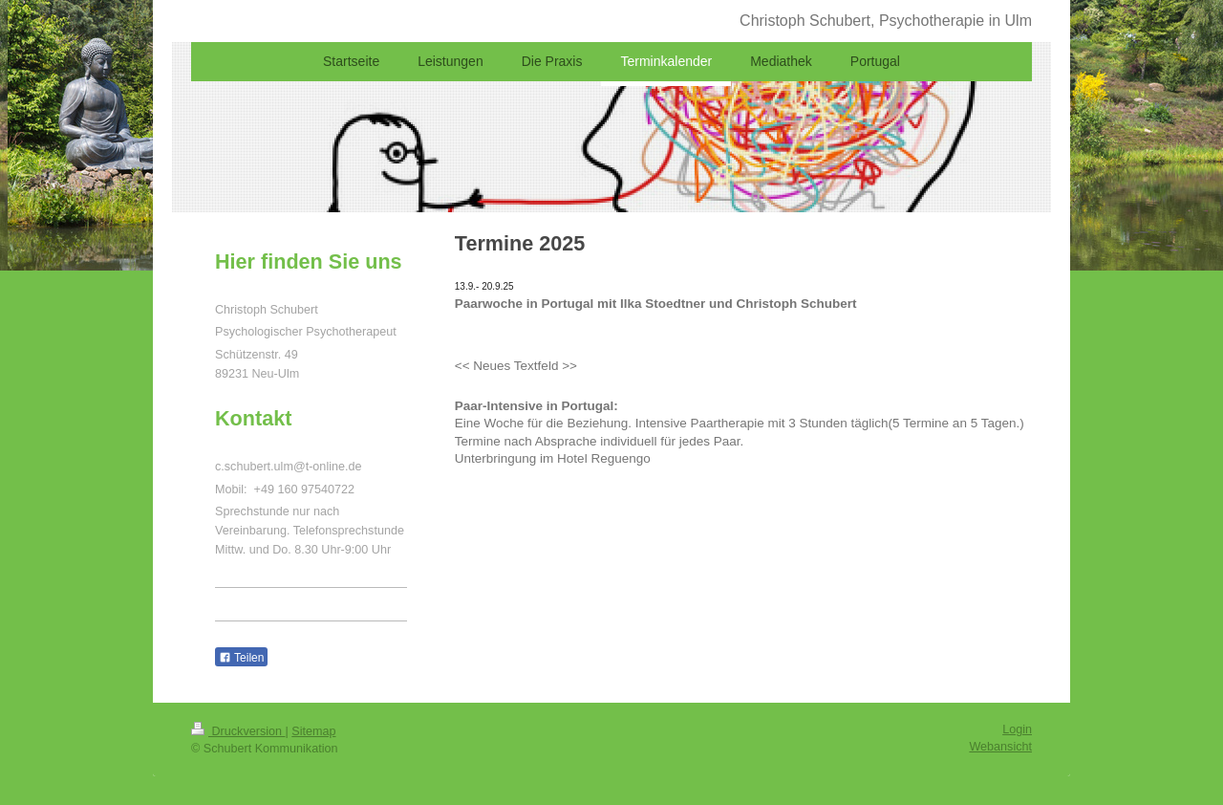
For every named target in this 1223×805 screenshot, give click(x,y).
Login (1017, 729)
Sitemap (313, 731)
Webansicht (1000, 746)
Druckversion (238, 731)
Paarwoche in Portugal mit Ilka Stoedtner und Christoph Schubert (656, 303)
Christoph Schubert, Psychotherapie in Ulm (886, 20)
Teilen (241, 657)
